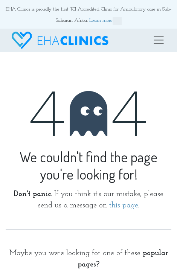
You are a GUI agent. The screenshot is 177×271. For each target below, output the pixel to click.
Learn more (105, 21)
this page (123, 205)
